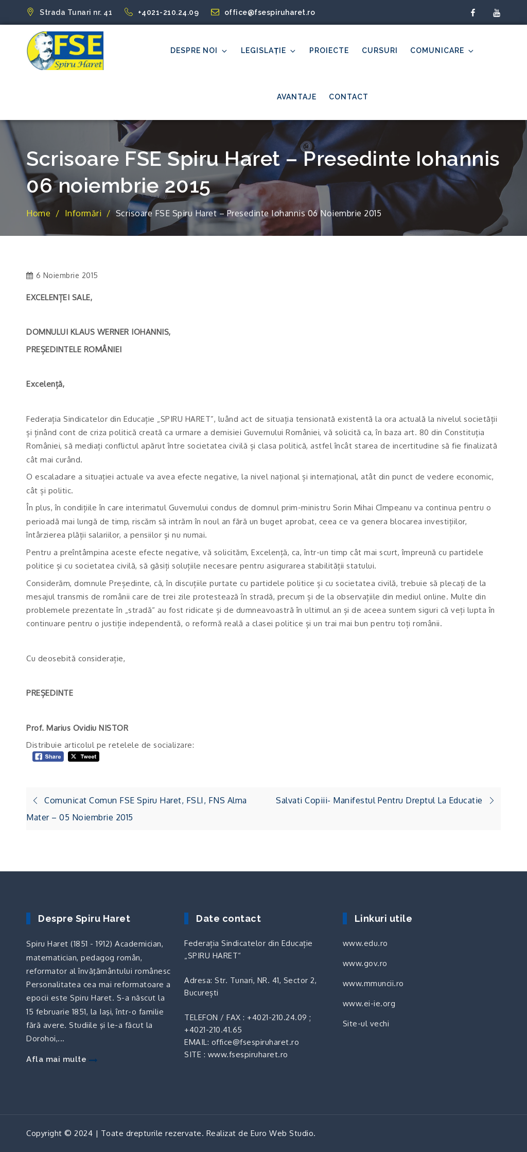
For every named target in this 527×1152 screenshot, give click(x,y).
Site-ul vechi (366, 1023)
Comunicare (442, 50)
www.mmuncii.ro (373, 983)
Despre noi (199, 50)
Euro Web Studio (282, 1133)
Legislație (269, 50)
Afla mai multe (61, 1059)
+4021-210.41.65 (213, 1030)
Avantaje (297, 97)
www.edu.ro (365, 943)
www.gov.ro (365, 963)
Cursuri (380, 50)
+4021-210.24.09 (163, 12)
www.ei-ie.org (369, 1003)
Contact (348, 97)
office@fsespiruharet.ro (263, 12)
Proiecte (329, 50)
